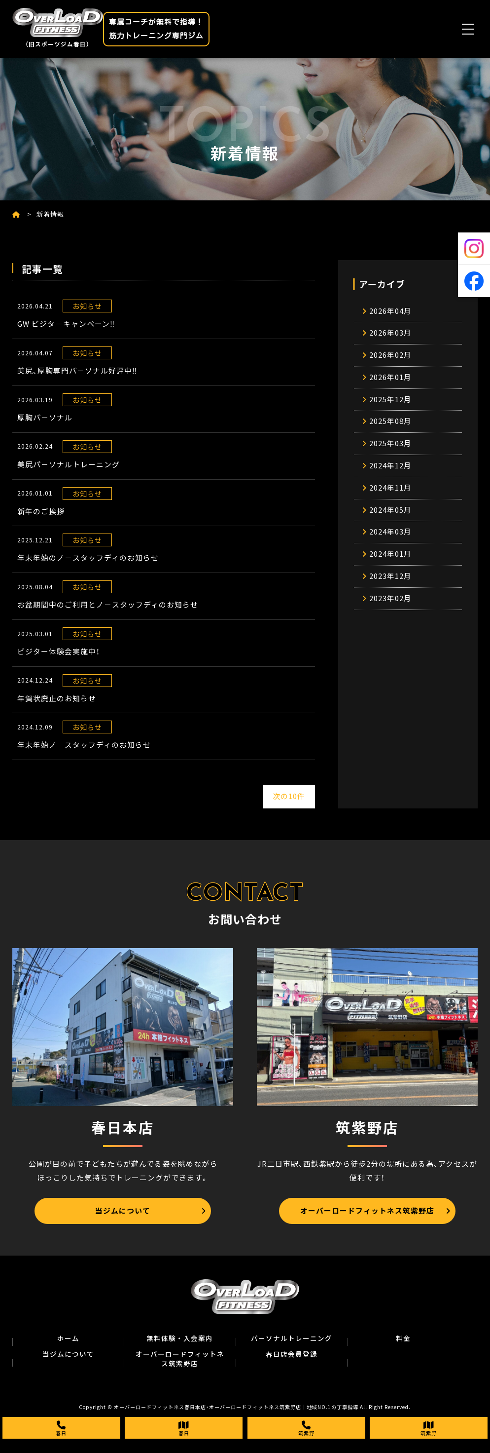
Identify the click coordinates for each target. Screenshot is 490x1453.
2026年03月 (390, 334)
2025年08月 (390, 425)
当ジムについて (68, 1356)
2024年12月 (390, 470)
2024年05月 (390, 516)
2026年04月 (390, 311)
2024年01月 (390, 561)
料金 (403, 1340)
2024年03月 (390, 539)
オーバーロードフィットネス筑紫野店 (180, 1360)
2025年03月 (390, 448)
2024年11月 (390, 493)
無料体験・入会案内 (179, 1340)
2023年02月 (390, 607)
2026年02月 (390, 356)
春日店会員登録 (291, 1356)
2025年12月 (390, 402)
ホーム (68, 1340)
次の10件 (289, 798)
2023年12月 (390, 584)
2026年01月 (390, 379)
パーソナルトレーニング (291, 1340)
